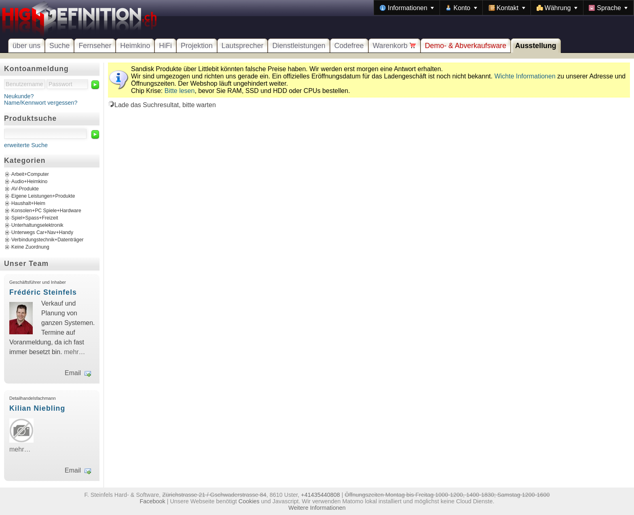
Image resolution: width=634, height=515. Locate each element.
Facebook (152, 501)
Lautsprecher (243, 46)
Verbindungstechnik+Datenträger (47, 240)
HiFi (165, 46)
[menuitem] (407, 7)
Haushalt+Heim (28, 203)
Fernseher (94, 46)
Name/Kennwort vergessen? (41, 102)
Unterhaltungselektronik (37, 225)
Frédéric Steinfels (43, 292)
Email (73, 372)
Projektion (197, 46)
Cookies (249, 501)
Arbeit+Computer (30, 174)
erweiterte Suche (26, 145)
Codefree (349, 46)
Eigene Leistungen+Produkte (43, 196)
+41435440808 (320, 495)
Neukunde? (19, 96)
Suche (59, 46)
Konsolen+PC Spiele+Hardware (46, 210)
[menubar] (504, 7)
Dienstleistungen (298, 46)
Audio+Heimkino (29, 181)
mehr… (74, 351)
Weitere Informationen (316, 507)
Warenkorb (394, 46)
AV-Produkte (25, 189)
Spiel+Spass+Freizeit (34, 218)
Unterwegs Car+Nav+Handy (42, 232)
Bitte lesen (180, 90)
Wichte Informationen (525, 76)
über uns (26, 46)
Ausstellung (535, 46)
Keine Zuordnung (30, 247)
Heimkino (135, 46)
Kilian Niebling (37, 408)
